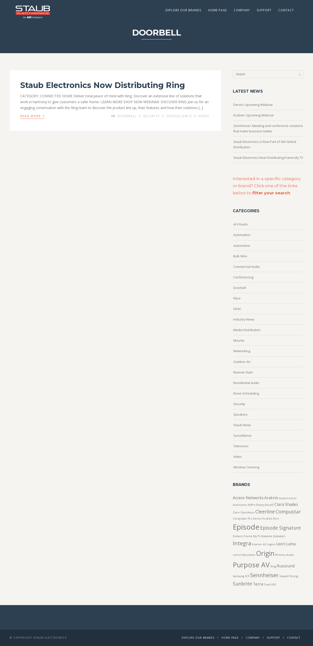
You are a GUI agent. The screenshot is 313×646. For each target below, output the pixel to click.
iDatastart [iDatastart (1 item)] (279, 536)
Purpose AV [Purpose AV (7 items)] (251, 564)
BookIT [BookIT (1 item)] (269, 505)
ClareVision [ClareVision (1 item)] (247, 512)
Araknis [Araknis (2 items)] (271, 497)
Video (203, 116)
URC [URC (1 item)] (273, 584)
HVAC (237, 309)
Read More (32, 115)
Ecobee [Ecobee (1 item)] (267, 518)
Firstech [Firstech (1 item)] (238, 536)
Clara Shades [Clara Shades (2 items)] (286, 504)
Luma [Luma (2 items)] (291, 544)
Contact (286, 10)
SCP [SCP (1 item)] (247, 576)
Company (242, 10)
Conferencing (243, 277)
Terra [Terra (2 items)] (258, 584)
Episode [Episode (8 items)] (246, 527)
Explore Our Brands (183, 10)
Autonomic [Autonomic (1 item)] (240, 505)
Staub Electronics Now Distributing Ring (102, 85)
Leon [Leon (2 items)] (280, 544)
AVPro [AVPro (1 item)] (252, 505)
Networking (241, 351)
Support (264, 10)
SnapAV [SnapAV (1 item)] (284, 576)
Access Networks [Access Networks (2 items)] (248, 497)
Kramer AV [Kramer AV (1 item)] (259, 544)
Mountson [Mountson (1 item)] (248, 555)
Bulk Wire (240, 256)
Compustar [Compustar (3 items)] (288, 511)
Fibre (237, 298)
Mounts (239, 340)
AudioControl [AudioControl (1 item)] (287, 498)
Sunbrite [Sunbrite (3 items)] (242, 583)
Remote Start (243, 372)
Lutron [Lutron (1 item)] (237, 555)
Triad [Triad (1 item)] (267, 584)
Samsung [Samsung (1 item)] (238, 576)
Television (240, 446)
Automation (241, 235)
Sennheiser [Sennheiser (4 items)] (264, 575)
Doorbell (127, 116)
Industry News (244, 319)
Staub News (242, 425)
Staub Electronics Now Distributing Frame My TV (268, 157)
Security (151, 116)
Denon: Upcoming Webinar (253, 104)
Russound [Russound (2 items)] (286, 566)
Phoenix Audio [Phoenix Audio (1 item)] (284, 555)
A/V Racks (240, 224)
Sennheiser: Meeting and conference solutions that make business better (268, 128)
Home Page (217, 10)
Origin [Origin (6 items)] (265, 553)
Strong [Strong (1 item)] (294, 576)
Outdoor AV (241, 362)
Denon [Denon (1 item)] (257, 518)
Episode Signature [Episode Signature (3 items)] (280, 527)
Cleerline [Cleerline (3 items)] (265, 511)
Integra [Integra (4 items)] (242, 543)
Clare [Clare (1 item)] (236, 512)
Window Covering (246, 467)
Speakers (240, 414)
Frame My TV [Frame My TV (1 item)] (252, 536)
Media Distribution (246, 330)
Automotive (241, 245)
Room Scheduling (246, 393)
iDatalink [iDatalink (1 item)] (266, 536)
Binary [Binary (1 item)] (260, 505)
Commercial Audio (246, 266)
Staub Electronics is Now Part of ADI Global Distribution (264, 144)
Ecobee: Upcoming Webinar (253, 115)
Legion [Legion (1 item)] (271, 544)
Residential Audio (246, 383)
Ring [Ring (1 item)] (273, 566)
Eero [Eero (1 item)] (276, 518)
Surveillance (179, 116)
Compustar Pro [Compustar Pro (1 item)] (242, 518)
